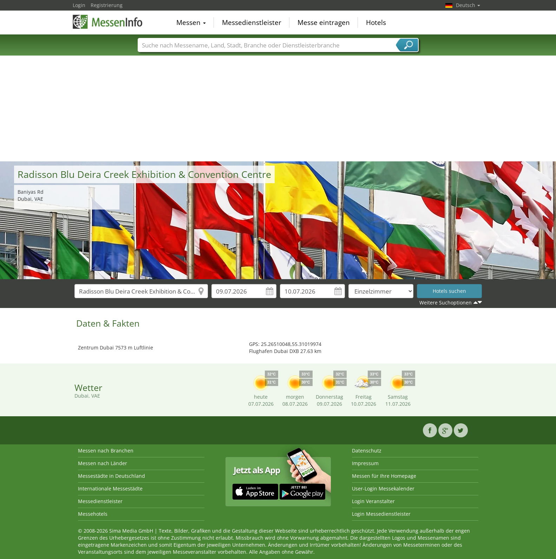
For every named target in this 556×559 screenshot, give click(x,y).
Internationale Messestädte (110, 488)
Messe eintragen (323, 22)
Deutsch (468, 5)
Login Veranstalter (373, 501)
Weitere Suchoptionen (445, 302)
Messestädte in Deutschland (111, 476)
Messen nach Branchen (105, 450)
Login (79, 5)
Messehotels (92, 513)
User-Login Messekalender (383, 488)
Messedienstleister (251, 22)
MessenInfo (108, 22)
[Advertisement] (278, 108)
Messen (191, 22)
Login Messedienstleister (381, 513)
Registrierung (107, 5)
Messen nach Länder (102, 463)
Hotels (376, 22)
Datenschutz (366, 450)
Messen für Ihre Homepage (384, 476)
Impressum (365, 463)
